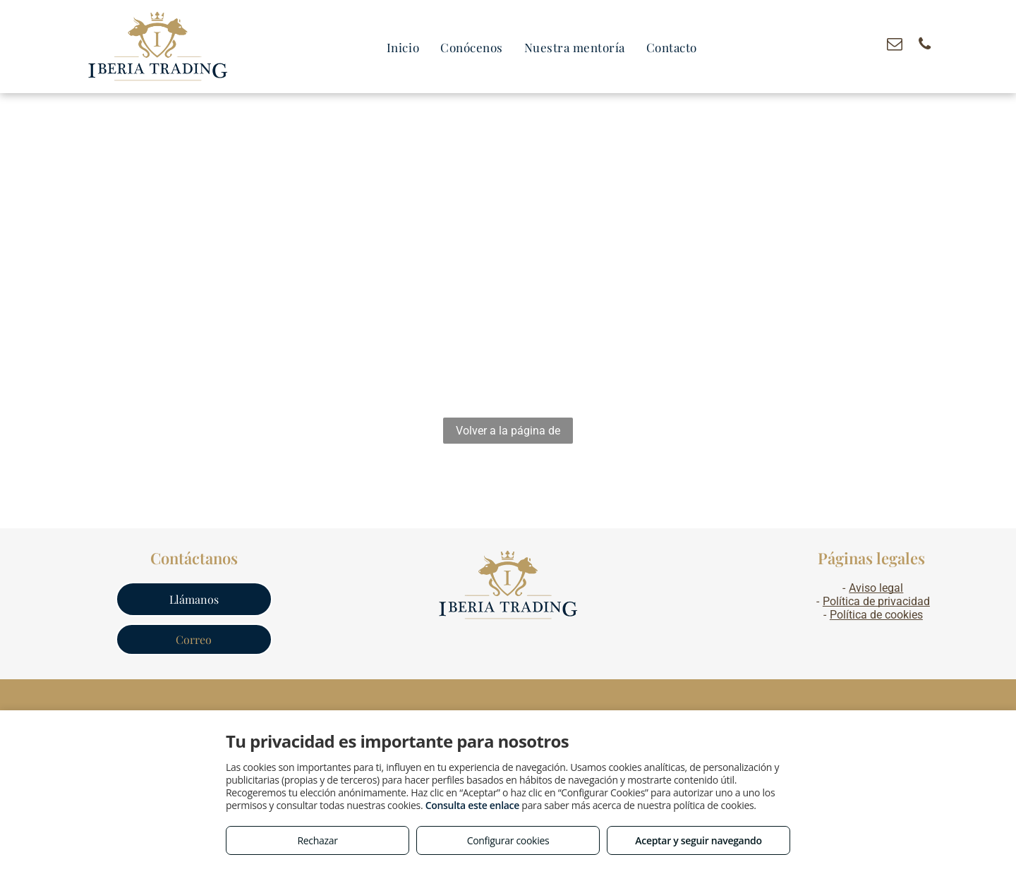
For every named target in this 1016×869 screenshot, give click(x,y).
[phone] (924, 45)
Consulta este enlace (472, 805)
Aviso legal (876, 588)
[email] (894, 45)
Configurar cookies (508, 840)
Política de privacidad (876, 601)
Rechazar (317, 840)
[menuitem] (403, 47)
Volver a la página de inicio (508, 434)
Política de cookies (876, 614)
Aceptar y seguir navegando (698, 840)
